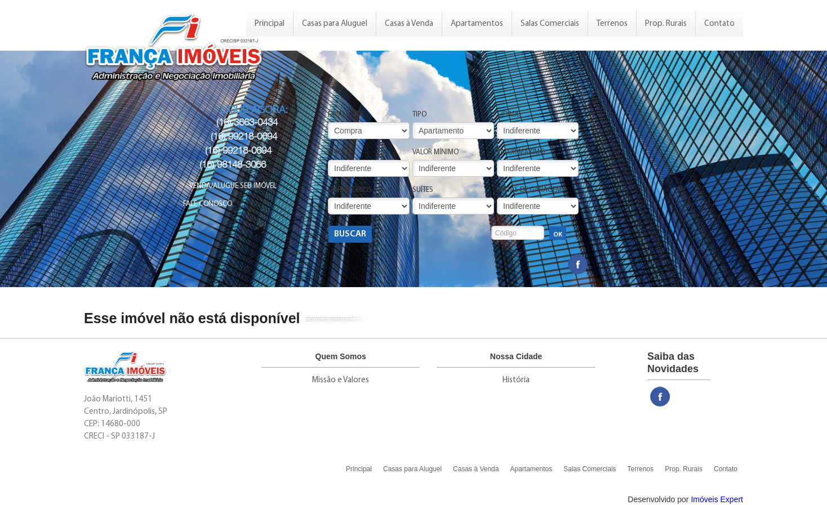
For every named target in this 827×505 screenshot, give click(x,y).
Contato (719, 24)
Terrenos (612, 24)
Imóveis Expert (717, 499)
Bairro (339, 152)
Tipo (419, 114)
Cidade (508, 114)
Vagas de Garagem (529, 190)
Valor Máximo (521, 152)
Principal (269, 24)
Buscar (350, 234)
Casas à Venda (409, 24)
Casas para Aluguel (334, 24)
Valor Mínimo (435, 152)
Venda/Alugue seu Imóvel (233, 186)
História (516, 380)
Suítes (422, 190)
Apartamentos (477, 24)
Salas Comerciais (550, 24)
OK (557, 234)
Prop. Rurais (666, 24)
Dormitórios (350, 190)
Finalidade (346, 114)
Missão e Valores (340, 380)
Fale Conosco (207, 204)
